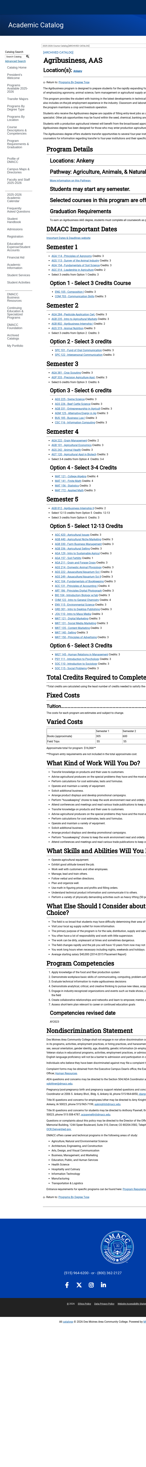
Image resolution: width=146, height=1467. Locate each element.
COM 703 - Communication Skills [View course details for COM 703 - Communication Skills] (74, 296)
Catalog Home (17, 67)
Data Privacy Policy (104, 1303)
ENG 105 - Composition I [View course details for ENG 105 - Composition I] (69, 291)
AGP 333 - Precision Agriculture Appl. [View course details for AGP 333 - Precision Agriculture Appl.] (73, 377)
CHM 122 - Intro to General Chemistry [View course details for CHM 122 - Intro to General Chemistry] (77, 600)
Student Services (18, 275)
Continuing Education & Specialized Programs (15, 312)
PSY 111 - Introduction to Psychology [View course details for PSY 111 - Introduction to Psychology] (77, 659)
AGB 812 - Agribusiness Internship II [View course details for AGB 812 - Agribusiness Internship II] (73, 508)
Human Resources (66, 1073)
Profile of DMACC (13, 160)
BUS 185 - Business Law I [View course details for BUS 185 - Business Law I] (70, 418)
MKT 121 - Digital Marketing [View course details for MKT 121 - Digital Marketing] (71, 618)
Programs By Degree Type (16, 108)
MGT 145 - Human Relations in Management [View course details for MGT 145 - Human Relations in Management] (81, 654)
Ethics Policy (84, 1303)
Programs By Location (16, 118)
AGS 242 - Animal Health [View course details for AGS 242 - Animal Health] (66, 449)
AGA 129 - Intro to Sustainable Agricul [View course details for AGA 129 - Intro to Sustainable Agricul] (77, 553)
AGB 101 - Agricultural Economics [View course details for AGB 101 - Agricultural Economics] (72, 445)
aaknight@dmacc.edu (107, 1104)
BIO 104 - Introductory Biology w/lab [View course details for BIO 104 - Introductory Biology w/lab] (76, 595)
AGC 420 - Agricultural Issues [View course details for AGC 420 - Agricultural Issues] (72, 534)
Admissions (15, 229)
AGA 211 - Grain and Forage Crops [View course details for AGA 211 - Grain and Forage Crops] (75, 562)
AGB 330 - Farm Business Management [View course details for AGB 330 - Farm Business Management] (78, 544)
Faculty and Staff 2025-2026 (18, 181)
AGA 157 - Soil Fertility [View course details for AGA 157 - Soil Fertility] (68, 558)
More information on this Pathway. (70, 180)
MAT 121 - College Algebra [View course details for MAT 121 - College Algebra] (70, 476)
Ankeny (77, 71)
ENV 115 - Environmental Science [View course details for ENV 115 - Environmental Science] (74, 604)
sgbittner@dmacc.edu (59, 1083)
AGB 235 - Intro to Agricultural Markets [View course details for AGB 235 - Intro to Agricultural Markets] (74, 319)
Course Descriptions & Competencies (17, 130)
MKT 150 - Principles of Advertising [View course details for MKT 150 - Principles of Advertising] (76, 637)
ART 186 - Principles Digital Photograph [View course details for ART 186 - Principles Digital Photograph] (78, 590)
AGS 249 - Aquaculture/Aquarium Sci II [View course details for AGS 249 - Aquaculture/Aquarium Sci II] (78, 576)
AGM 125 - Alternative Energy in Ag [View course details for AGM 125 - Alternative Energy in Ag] (75, 413)
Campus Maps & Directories (18, 170)
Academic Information (14, 266)
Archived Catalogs (13, 337)
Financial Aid (15, 257)
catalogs (68, 1321)
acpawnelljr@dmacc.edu (95, 1114)
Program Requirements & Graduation (18, 144)
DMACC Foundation (14, 326)
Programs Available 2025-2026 (17, 88)
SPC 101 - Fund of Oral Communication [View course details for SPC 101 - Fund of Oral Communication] (78, 350)
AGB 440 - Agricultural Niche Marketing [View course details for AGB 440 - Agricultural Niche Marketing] (78, 539)
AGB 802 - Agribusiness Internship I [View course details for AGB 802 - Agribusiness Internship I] (72, 323)
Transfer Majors (17, 99)
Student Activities (18, 282)
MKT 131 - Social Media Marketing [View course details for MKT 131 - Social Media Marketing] (75, 623)
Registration (15, 236)
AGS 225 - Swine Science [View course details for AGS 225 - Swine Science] (70, 399)
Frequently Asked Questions (18, 210)
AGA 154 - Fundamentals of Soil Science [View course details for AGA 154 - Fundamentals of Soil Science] (76, 265)
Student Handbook (14, 220)
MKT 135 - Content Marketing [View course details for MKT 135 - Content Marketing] (72, 628)
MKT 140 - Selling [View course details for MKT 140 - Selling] (65, 632)
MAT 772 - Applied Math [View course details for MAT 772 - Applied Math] (69, 490)
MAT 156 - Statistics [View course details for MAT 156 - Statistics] (67, 485)
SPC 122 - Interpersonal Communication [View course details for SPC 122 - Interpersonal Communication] (79, 354)
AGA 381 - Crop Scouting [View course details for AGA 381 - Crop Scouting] (66, 372)
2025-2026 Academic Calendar (14, 198)
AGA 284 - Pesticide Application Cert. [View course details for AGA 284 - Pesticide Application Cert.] (73, 314)
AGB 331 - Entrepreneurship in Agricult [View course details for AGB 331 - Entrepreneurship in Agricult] (77, 408)
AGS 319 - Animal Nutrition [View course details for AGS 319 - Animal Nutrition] (67, 328)
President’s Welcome (14, 76)
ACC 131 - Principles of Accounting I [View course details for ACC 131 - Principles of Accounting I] (76, 586)
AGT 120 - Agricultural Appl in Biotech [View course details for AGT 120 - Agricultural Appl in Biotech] (74, 454)
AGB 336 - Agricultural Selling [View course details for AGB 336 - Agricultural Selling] (72, 548)
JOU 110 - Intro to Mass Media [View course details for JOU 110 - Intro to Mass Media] (73, 614)
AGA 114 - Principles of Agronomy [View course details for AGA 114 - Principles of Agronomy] (72, 256)
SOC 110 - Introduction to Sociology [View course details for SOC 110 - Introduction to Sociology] (76, 663)
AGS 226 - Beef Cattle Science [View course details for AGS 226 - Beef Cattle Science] (72, 404)
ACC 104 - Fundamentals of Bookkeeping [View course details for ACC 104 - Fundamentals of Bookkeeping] (79, 581)
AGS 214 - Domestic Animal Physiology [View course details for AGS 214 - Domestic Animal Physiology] (78, 567)
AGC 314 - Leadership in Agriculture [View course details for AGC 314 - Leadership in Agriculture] (73, 269)
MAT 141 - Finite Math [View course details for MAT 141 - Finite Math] (68, 481)
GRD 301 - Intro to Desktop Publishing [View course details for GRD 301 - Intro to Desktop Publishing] (77, 609)
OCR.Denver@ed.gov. (58, 1129)
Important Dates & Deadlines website (68, 238)
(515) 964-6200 (76, 1273)
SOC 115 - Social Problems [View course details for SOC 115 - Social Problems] (71, 668)
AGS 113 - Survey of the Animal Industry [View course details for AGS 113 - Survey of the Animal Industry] (75, 260)
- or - (92, 1273)
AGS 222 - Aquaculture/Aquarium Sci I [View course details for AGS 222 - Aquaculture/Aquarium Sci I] (77, 572)
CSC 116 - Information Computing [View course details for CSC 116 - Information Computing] (75, 422)
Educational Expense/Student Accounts (18, 247)
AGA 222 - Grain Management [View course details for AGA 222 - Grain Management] (69, 440)
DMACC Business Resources (14, 297)
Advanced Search (15, 61)
